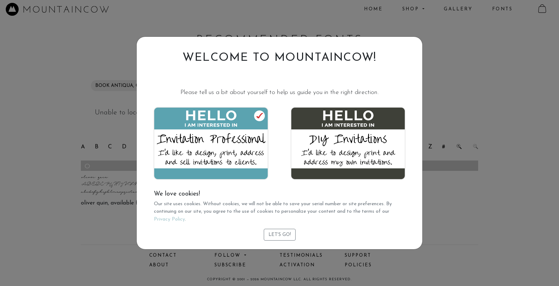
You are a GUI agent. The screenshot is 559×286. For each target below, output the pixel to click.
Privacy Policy (169, 219)
